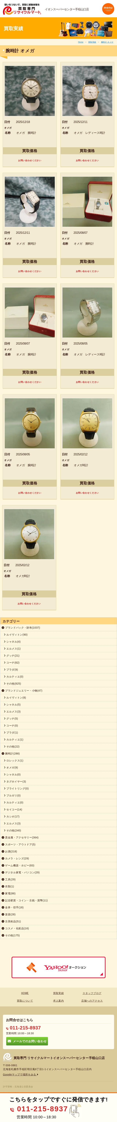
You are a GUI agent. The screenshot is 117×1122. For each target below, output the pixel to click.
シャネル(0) (12, 774)
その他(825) (12, 683)
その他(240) (12, 830)
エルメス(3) (12, 711)
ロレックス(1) (13, 760)
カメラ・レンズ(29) (15, 858)
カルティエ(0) (13, 676)
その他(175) (11, 935)
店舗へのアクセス (92, 1000)
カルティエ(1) (13, 739)
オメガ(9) (11, 767)
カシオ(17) (12, 816)
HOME (25, 993)
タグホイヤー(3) (15, 781)
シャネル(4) (12, 641)
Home (80, 42)
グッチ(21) (12, 655)
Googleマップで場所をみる (20, 1074)
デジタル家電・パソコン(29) (21, 872)
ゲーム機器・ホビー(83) (18, 865)
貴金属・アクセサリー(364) (20, 837)
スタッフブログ (92, 993)
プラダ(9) (11, 669)
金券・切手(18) (13, 907)
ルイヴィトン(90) (16, 634)
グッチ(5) (11, 718)
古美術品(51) (11, 921)
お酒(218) (9, 851)
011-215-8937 (23, 1028)
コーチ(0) (11, 725)
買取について (25, 1000)
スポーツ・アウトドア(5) (19, 844)
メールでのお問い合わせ (27, 1041)
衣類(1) (8, 886)
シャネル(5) (12, 704)
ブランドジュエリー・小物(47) (22, 690)
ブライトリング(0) (16, 788)
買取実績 (92, 42)
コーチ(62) (12, 662)
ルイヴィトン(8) (15, 697)
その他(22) (12, 746)
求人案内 (58, 1000)
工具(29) (9, 879)
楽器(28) (9, 914)
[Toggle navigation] (108, 9)
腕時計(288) (11, 753)
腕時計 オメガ (107, 42)
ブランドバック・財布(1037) (21, 627)
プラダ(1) (11, 732)
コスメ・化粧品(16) (15, 928)
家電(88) (9, 893)
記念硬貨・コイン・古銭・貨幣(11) (25, 900)
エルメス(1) (12, 648)
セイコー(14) (13, 809)
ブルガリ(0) (12, 795)
